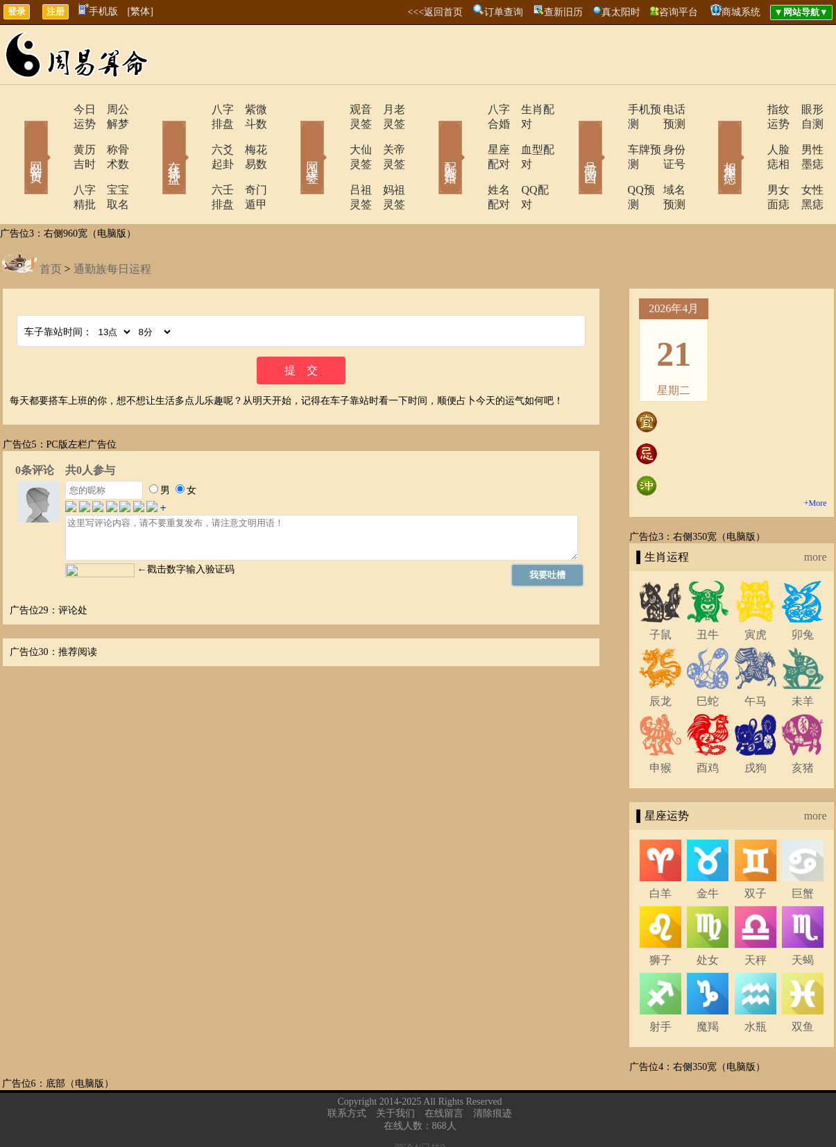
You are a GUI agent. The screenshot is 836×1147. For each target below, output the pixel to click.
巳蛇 (708, 657)
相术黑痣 (710, 137)
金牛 (708, 850)
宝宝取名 (109, 161)
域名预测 (664, 161)
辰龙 (660, 657)
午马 (755, 657)
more (815, 513)
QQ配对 (523, 161)
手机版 (98, 11)
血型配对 (526, 135)
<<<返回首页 (435, 12)
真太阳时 (621, 12)
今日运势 (55, 109)
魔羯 (708, 983)
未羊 (803, 657)
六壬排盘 (194, 161)
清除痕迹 (492, 1069)
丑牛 (708, 591)
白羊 (660, 850)
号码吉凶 (571, 137)
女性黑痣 (803, 161)
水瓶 (755, 983)
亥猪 (803, 724)
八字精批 (55, 161)
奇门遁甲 (248, 161)
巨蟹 (803, 850)
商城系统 (741, 12)
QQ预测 (607, 161)
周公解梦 (109, 109)
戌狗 (755, 724)
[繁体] (140, 11)
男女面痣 (749, 161)
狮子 (660, 916)
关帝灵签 (387, 135)
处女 (708, 916)
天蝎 (803, 916)
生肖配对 (526, 109)
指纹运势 (749, 109)
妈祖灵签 (387, 161)
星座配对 (472, 135)
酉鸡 (708, 724)
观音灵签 (333, 109)
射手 (660, 983)
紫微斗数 (248, 109)
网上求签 (293, 137)
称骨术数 (109, 135)
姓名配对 (472, 161)
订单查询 (503, 12)
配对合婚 (432, 137)
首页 (51, 225)
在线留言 (444, 1069)
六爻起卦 (194, 135)
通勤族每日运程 (112, 225)
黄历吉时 (55, 135)
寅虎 (755, 591)
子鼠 (660, 591)
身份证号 (664, 135)
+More (815, 459)
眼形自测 (803, 109)
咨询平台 (678, 12)
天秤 (755, 916)
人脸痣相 (749, 135)
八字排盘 (194, 109)
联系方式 (346, 1069)
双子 (755, 850)
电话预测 (664, 109)
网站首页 (16, 137)
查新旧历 (563, 12)
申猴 (660, 724)
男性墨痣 (803, 135)
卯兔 (803, 591)
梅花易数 (248, 135)
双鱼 (803, 983)
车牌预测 (610, 135)
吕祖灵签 (333, 161)
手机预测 (610, 109)
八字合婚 (472, 109)
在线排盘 (155, 137)
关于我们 (395, 1069)
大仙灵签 (333, 135)
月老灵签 (387, 109)
